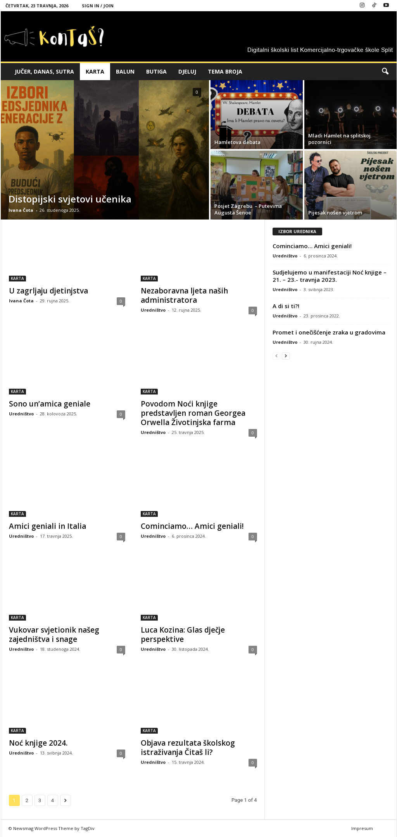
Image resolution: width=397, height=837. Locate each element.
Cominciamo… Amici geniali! (192, 526)
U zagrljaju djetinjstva (48, 291)
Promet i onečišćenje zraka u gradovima (329, 332)
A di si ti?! (286, 306)
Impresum (362, 828)
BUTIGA (156, 71)
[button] (385, 71)
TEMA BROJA (225, 71)
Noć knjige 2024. (38, 743)
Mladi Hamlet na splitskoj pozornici (339, 139)
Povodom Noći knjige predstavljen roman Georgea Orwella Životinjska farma (193, 413)
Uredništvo (153, 310)
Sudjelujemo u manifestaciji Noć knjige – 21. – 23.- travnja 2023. (330, 275)
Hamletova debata (237, 142)
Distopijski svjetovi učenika (70, 198)
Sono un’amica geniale (49, 404)
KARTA (95, 71)
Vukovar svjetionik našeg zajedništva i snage (54, 634)
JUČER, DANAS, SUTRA (44, 71)
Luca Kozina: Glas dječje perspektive (183, 634)
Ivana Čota (21, 210)
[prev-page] (276, 356)
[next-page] (286, 356)
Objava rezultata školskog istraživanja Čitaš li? (188, 747)
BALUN (125, 71)
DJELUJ (187, 71)
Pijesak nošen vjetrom (335, 212)
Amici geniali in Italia (47, 526)
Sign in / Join (98, 6)
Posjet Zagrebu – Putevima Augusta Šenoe (248, 209)
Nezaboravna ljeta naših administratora (184, 295)
